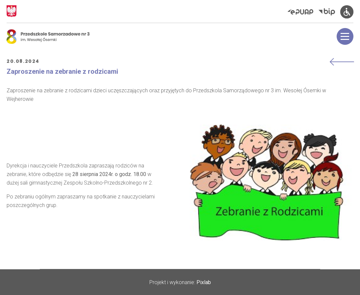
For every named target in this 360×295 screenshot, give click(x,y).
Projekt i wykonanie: (180, 282)
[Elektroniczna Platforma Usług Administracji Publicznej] (303, 12)
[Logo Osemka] (48, 36)
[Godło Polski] (11, 11)
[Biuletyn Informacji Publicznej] (329, 11)
